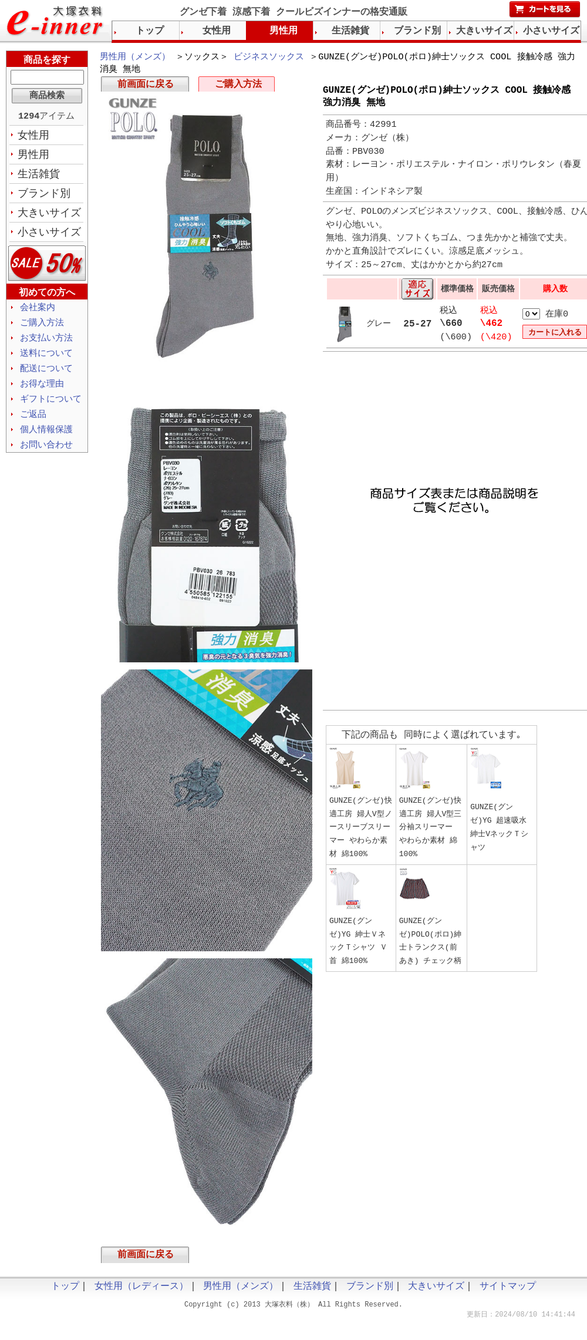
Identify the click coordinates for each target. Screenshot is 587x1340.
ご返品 (33, 423)
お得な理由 (42, 392)
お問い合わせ (46, 455)
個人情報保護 (46, 439)
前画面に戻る (145, 86)
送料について (46, 360)
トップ (150, 31)
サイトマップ (508, 1291)
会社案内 (37, 312)
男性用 (33, 157)
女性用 (33, 137)
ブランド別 (44, 197)
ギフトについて (51, 407)
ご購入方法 (238, 86)
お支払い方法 (46, 344)
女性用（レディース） (141, 1291)
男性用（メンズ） (135, 57)
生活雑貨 (39, 177)
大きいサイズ (49, 217)
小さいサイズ (49, 237)
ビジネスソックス (269, 57)
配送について (46, 376)
